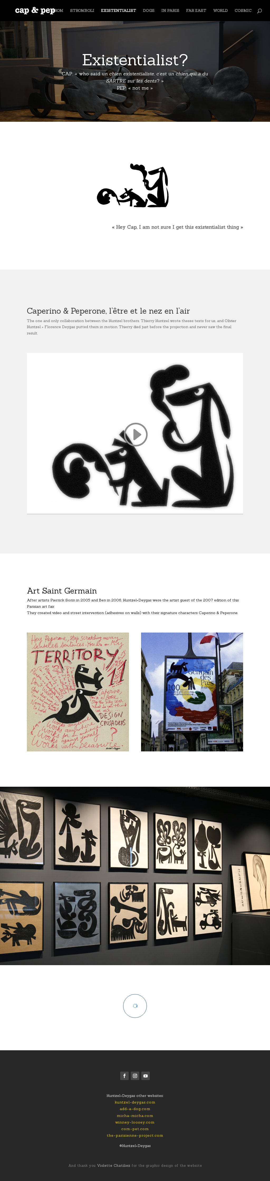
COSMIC (243, 11)
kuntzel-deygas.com (135, 1102)
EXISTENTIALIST (118, 11)
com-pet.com (135, 1128)
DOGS (149, 11)
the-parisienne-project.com (135, 1135)
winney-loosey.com (135, 1122)
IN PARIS (170, 11)
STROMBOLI (82, 11)
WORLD (220, 11)
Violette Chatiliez (113, 1165)
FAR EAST (196, 11)
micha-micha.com (135, 1115)
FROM (57, 11)
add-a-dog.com (135, 1108)
